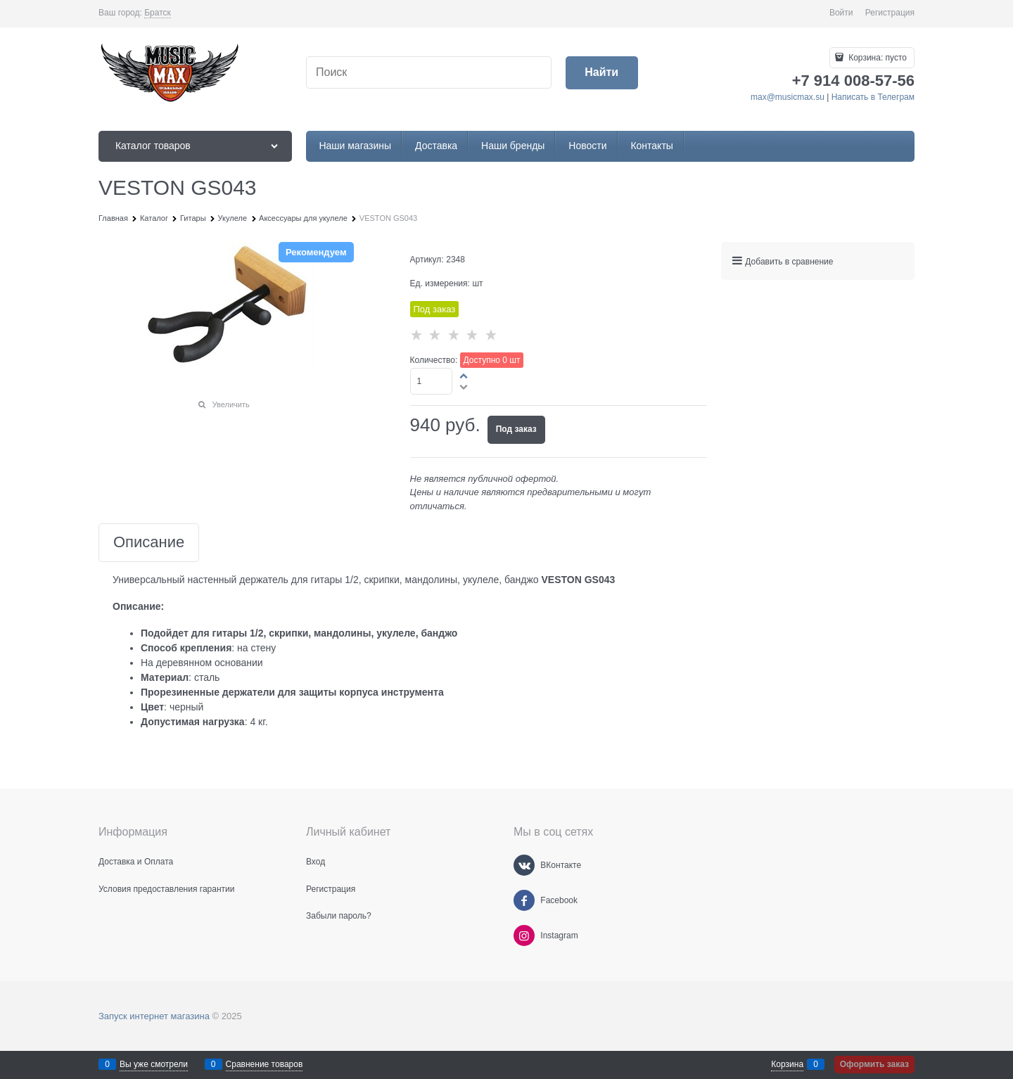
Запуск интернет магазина (154, 1016)
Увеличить (231, 404)
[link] (157, 13)
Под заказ (516, 429)
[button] (464, 375)
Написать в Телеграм (873, 97)
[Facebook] (524, 900)
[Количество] (431, 381)
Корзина (787, 1064)
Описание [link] (148, 543)
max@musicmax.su (787, 97)
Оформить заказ (874, 1064)
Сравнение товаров (264, 1064)
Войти (841, 13)
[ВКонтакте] (524, 865)
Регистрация (890, 13)
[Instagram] (524, 935)
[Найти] (602, 72)
